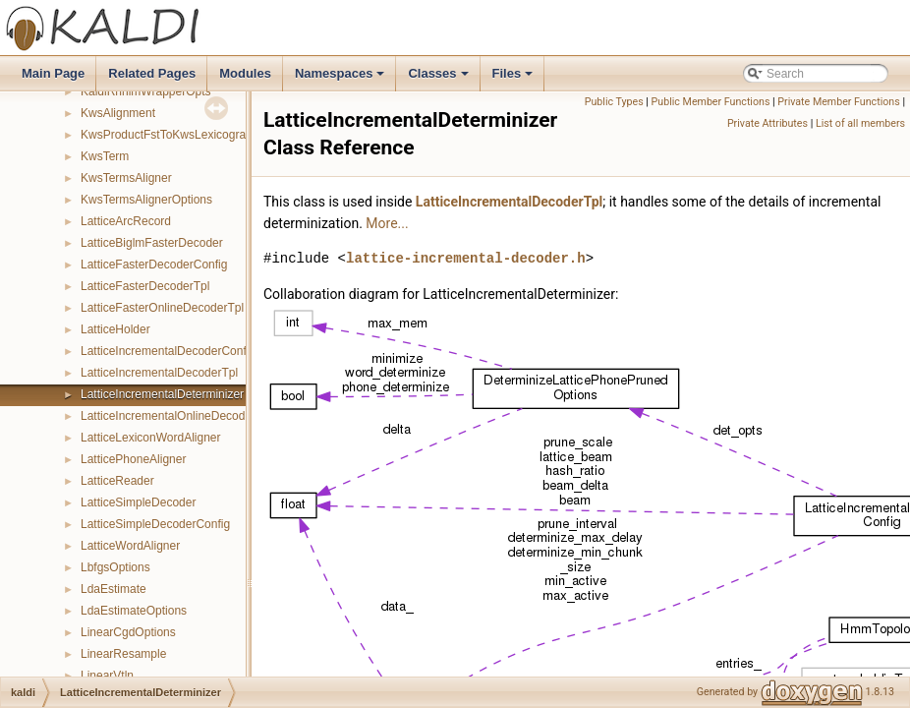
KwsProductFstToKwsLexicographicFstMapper (202, 135)
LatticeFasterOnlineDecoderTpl (162, 308)
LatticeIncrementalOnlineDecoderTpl (176, 416)
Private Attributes (767, 123)
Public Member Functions (711, 101)
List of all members (860, 123)
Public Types (614, 101)
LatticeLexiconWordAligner (151, 437)
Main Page (53, 73)
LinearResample (123, 654)
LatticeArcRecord (126, 221)
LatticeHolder (115, 329)
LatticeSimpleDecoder (138, 502)
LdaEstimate (113, 589)
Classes (439, 78)
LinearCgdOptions (128, 632)
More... (387, 223)
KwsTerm (105, 156)
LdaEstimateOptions (134, 611)
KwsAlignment (118, 113)
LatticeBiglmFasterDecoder (152, 243)
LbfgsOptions (115, 567)
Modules (245, 73)
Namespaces (341, 78)
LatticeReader (117, 481)
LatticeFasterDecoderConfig (154, 264)
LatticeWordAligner (130, 546)
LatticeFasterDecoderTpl (145, 286)
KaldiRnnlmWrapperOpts (146, 91)
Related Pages (152, 73)
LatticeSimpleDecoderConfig (155, 524)
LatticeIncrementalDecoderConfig (168, 351)
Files (514, 78)
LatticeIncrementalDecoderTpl (159, 373)
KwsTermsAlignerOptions (146, 199)
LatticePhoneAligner (133, 459)
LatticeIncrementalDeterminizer (162, 394)
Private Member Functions (838, 101)
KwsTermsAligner (126, 178)
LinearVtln (107, 675)
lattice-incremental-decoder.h (466, 258)
